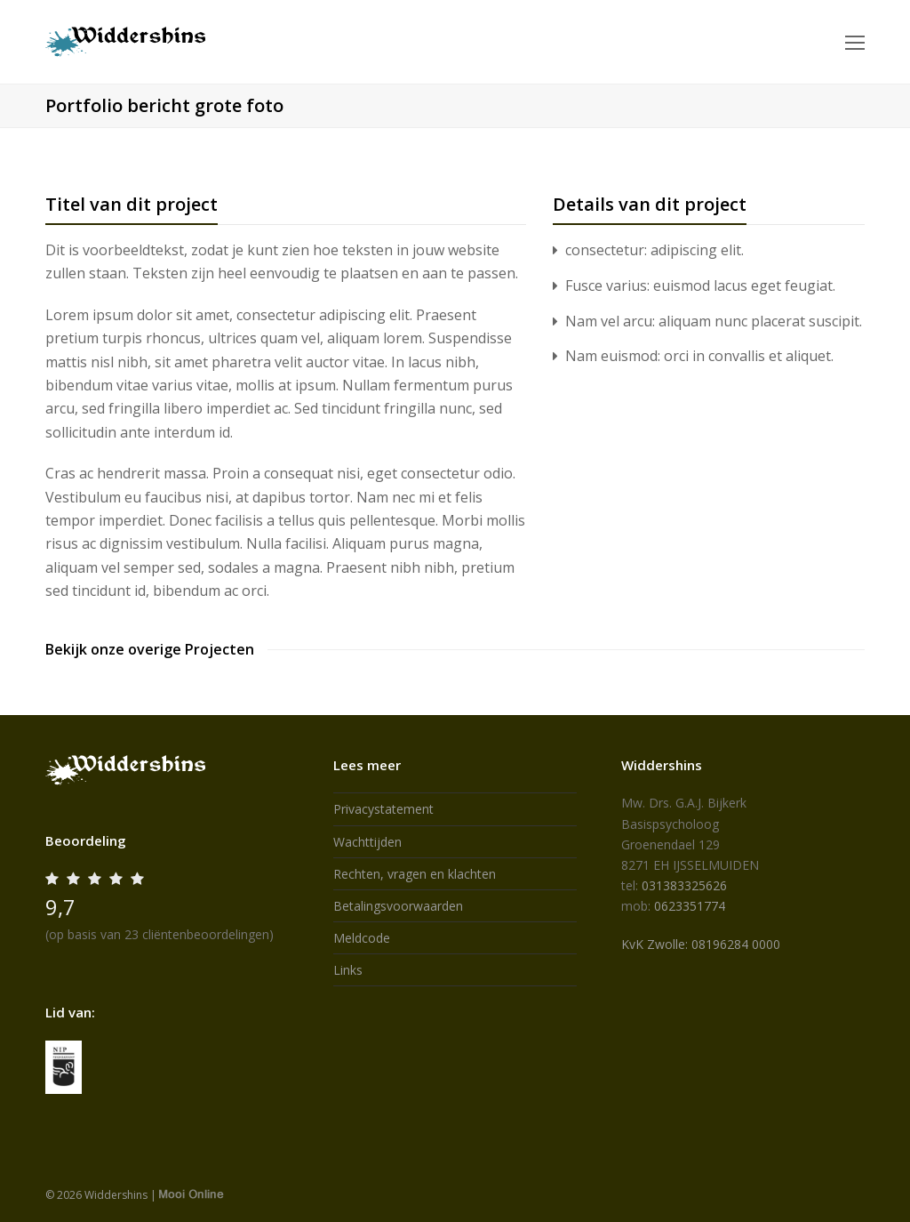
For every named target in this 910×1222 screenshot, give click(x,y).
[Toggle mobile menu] (855, 41)
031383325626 (684, 885)
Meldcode (361, 937)
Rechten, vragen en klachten (414, 873)
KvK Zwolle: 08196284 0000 (700, 944)
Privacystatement (383, 808)
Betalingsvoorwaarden (398, 905)
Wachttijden (367, 841)
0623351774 (689, 905)
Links (348, 969)
